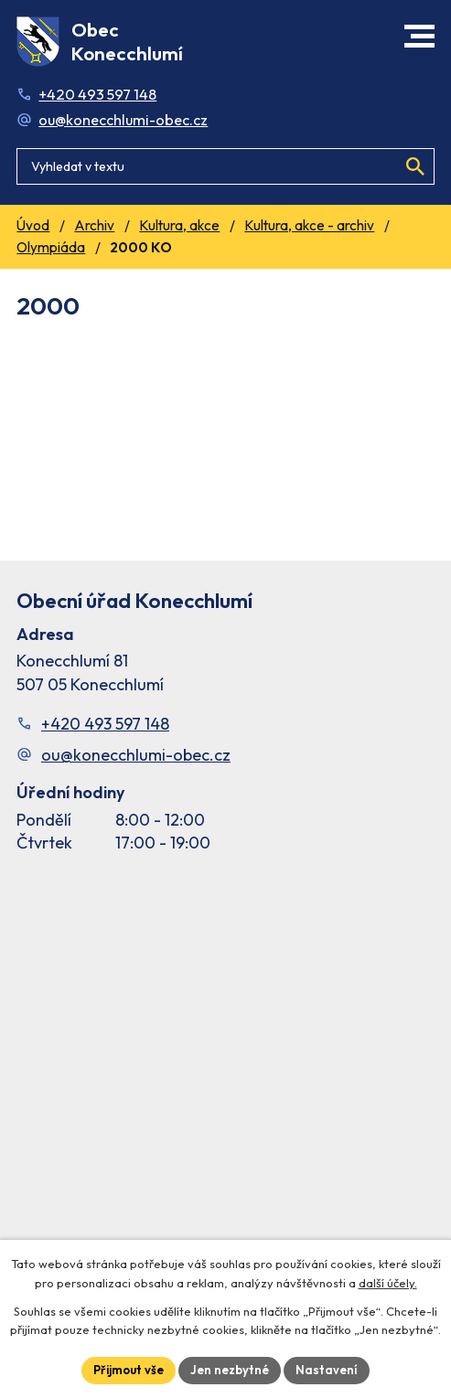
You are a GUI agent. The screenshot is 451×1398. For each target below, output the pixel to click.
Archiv (94, 225)
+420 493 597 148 (97, 94)
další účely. (388, 1282)
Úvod (32, 225)
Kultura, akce (179, 225)
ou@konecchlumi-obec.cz (123, 120)
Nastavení (326, 1369)
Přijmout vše (128, 1369)
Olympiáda (50, 247)
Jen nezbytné (229, 1369)
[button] (419, 36)
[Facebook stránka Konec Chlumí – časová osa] (225, 1061)
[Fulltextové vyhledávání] (225, 166)
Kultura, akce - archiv (309, 225)
